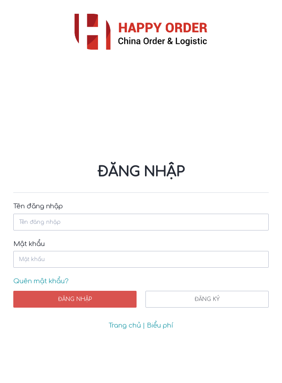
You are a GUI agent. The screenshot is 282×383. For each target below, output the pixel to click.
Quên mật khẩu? (41, 281)
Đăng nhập (75, 299)
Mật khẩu (29, 244)
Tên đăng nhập (38, 206)
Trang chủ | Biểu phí (141, 325)
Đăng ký (207, 299)
